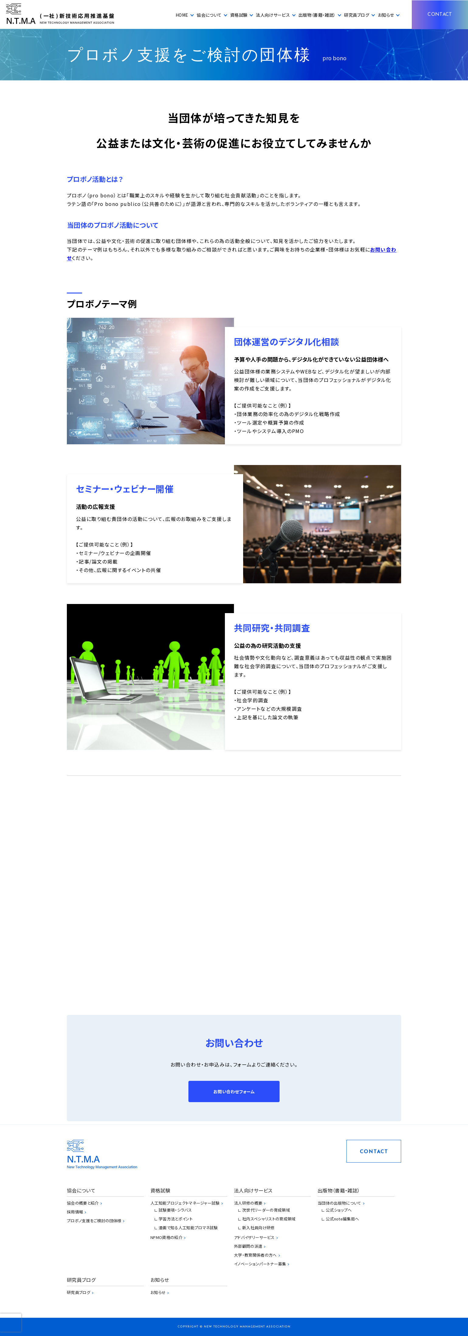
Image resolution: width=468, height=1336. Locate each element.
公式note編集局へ (342, 1219)
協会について (209, 15)
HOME (182, 15)
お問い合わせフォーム (234, 1091)
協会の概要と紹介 (83, 1203)
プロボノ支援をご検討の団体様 (94, 1220)
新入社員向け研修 (258, 1227)
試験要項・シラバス (175, 1210)
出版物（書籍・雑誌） (317, 15)
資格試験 (238, 15)
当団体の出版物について (339, 1203)
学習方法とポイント (176, 1219)
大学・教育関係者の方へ (255, 1255)
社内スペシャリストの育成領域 (268, 1219)
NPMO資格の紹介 (166, 1237)
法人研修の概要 (248, 1203)
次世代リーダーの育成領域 (266, 1210)
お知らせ (386, 15)
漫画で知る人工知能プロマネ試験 (188, 1227)
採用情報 (75, 1212)
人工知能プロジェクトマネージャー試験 (185, 1203)
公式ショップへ (339, 1210)
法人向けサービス (273, 15)
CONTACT (440, 14)
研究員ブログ (356, 15)
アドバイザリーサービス (254, 1237)
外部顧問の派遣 (248, 1246)
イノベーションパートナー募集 (260, 1264)
